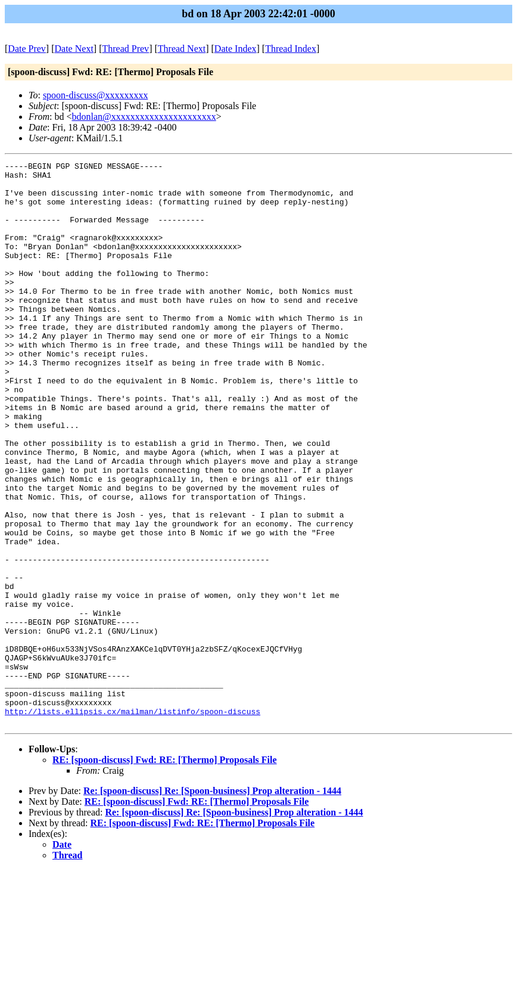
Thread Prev (125, 49)
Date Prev (27, 49)
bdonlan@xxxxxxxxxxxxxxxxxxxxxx (143, 116)
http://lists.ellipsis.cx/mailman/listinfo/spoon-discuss (132, 822)
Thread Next (181, 49)
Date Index (235, 49)
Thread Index (290, 49)
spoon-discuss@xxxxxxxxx (95, 95)
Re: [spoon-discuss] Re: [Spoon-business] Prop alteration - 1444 (212, 903)
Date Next (74, 49)
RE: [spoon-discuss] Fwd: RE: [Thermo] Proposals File (164, 872)
